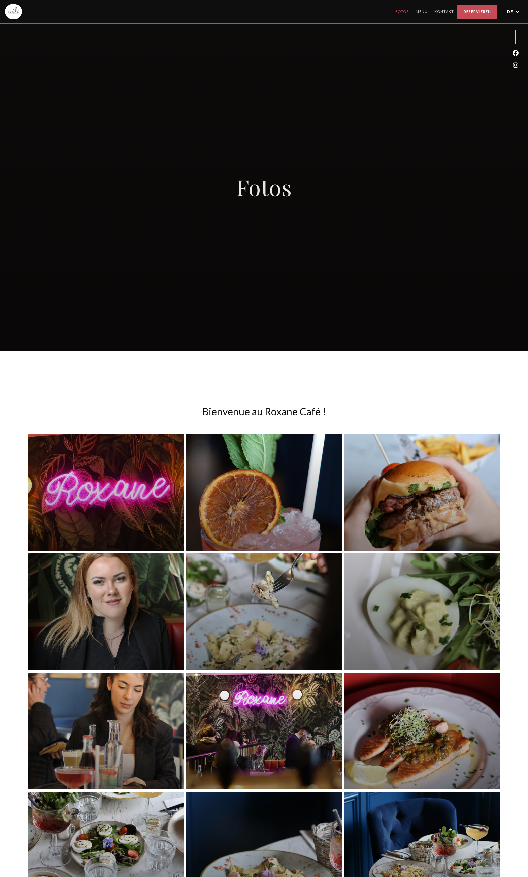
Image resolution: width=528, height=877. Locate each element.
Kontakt (444, 11)
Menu (422, 11)
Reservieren (477, 11)
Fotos (402, 11)
